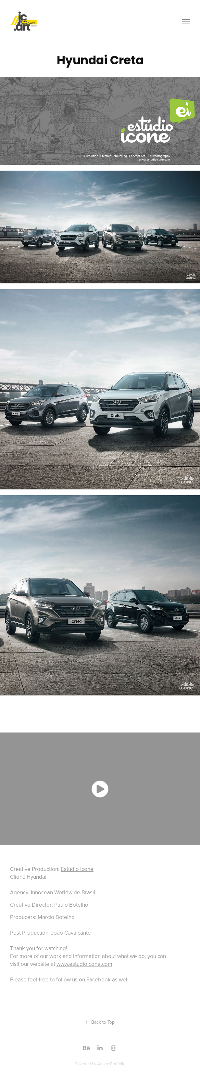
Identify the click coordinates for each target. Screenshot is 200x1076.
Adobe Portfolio (111, 1064)
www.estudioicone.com (84, 964)
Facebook (98, 979)
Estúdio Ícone (77, 869)
